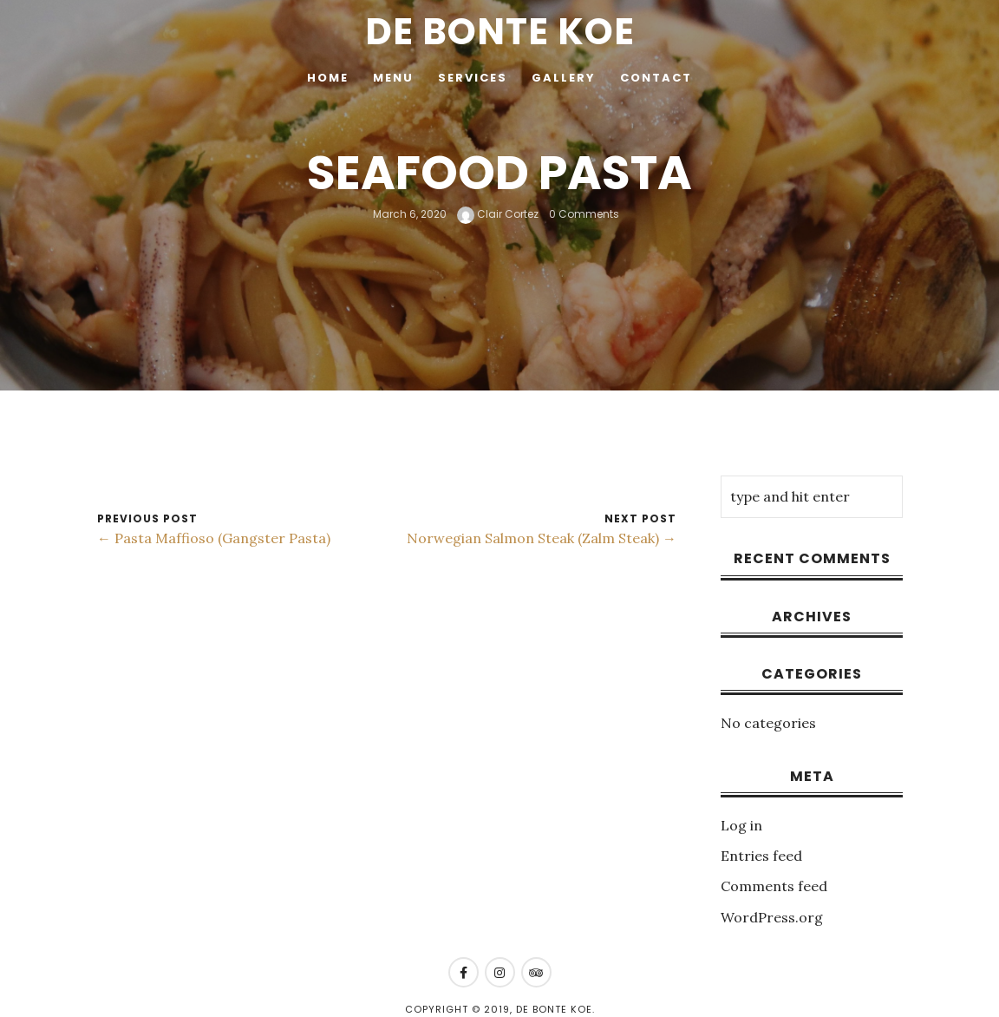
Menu (393, 77)
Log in (741, 825)
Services (472, 77)
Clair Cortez (498, 214)
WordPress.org (772, 917)
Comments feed (774, 886)
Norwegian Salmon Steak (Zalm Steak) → (541, 538)
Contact (656, 77)
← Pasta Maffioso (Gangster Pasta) (213, 538)
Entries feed (761, 855)
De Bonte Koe (500, 31)
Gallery (564, 77)
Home (328, 77)
